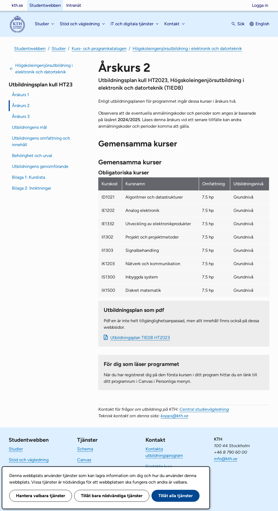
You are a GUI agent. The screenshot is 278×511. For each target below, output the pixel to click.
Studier (59, 48)
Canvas (84, 459)
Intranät (73, 5)
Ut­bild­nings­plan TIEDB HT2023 (140, 337)
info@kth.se (225, 458)
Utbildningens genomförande (40, 166)
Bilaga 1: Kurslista (28, 177)
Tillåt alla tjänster (175, 495)
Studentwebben (45, 5)
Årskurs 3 (21, 116)
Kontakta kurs (159, 466)
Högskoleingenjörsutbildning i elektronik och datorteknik (187, 48)
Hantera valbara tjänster (40, 495)
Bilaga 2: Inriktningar (31, 188)
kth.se (17, 5)
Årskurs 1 (20, 94)
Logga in (260, 5)
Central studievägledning (204, 409)
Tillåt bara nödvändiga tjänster (112, 495)
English (262, 23)
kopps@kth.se (174, 415)
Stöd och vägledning (29, 459)
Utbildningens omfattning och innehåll (41, 141)
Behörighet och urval (32, 155)
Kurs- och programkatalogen (99, 48)
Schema (85, 449)
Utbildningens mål (29, 127)
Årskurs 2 (21, 105)
